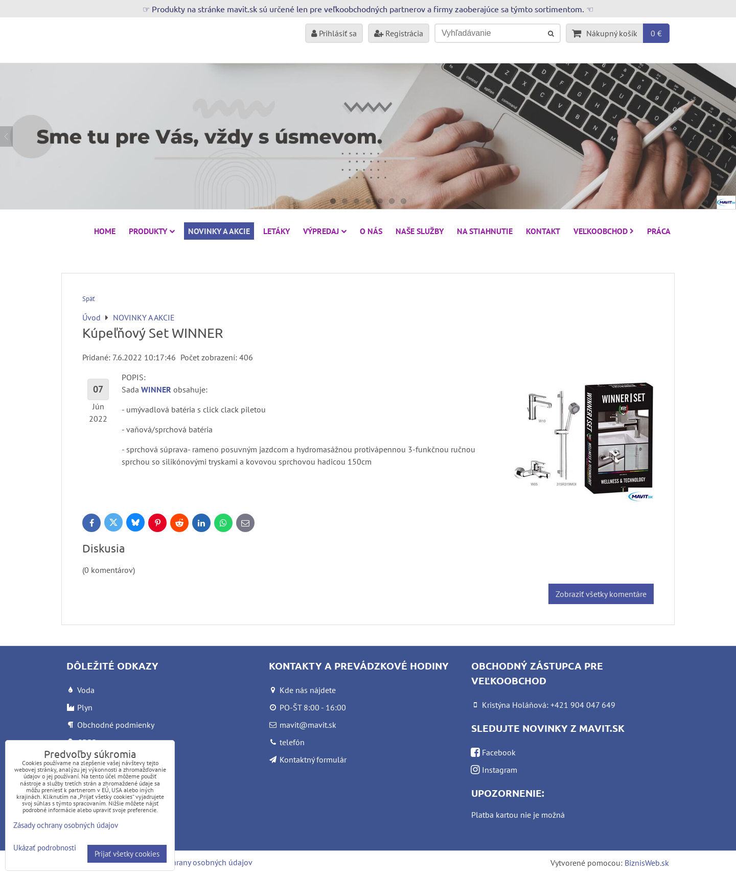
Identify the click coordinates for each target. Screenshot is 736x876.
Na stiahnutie (485, 231)
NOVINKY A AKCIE (219, 231)
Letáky (276, 231)
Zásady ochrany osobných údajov (194, 862)
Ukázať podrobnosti (44, 848)
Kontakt (543, 231)
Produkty (152, 231)
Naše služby (420, 231)
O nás (371, 231)
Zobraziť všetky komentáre (601, 594)
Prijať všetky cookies (127, 854)
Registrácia (398, 33)
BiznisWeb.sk (647, 863)
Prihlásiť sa (334, 33)
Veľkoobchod (603, 231)
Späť (88, 298)
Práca (659, 231)
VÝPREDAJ (325, 231)
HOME (105, 231)
